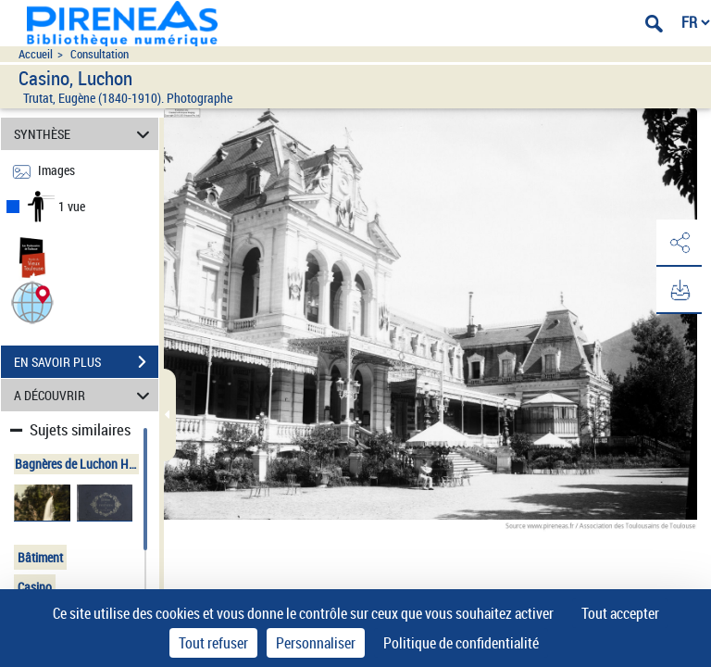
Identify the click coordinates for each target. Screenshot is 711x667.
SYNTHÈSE (85, 134)
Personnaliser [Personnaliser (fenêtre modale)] (316, 643)
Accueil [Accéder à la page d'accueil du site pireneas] (36, 54)
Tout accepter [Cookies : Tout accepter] (620, 613)
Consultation (99, 54)
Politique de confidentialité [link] (461, 643)
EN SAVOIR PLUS (86, 362)
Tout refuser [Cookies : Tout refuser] (213, 643)
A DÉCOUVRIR (85, 395)
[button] (32, 301)
